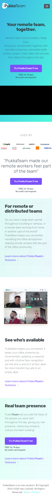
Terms (26, 492)
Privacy (36, 492)
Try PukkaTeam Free (26, 68)
